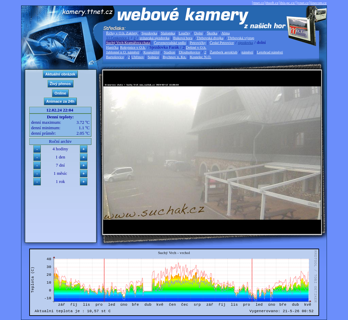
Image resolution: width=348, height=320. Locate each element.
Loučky (184, 33)
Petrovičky (198, 42)
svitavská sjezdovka (155, 38)
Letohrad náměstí (270, 52)
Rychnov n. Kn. (174, 57)
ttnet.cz (258, 3)
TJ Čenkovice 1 (117, 38)
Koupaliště (151, 52)
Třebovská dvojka (209, 38)
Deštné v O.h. (196, 47)
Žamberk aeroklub (223, 52)
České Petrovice (222, 42)
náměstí (247, 52)
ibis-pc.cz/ (288, 3)
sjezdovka (245, 42)
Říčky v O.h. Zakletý (122, 33)
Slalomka (168, 33)
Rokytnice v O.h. (132, 47)
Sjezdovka (149, 33)
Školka (212, 33)
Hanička (112, 47)
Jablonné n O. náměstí (122, 52)
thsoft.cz (272, 3)
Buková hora (183, 38)
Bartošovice (115, 57)
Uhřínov (138, 57)
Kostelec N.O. (200, 57)
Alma (225, 33)
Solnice (153, 57)
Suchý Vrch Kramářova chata (128, 42)
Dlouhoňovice (189, 52)
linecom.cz (318, 3)
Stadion (169, 52)
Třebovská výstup (240, 38)
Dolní (198, 33)
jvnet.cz (303, 3)
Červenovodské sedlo (170, 42)
